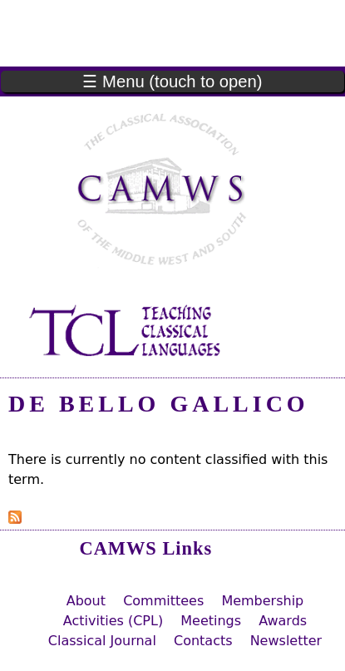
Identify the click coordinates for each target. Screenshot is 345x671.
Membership (262, 601)
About (86, 601)
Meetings (210, 621)
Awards (283, 621)
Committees (163, 601)
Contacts (203, 641)
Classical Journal (102, 641)
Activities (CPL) (113, 621)
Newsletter (286, 641)
